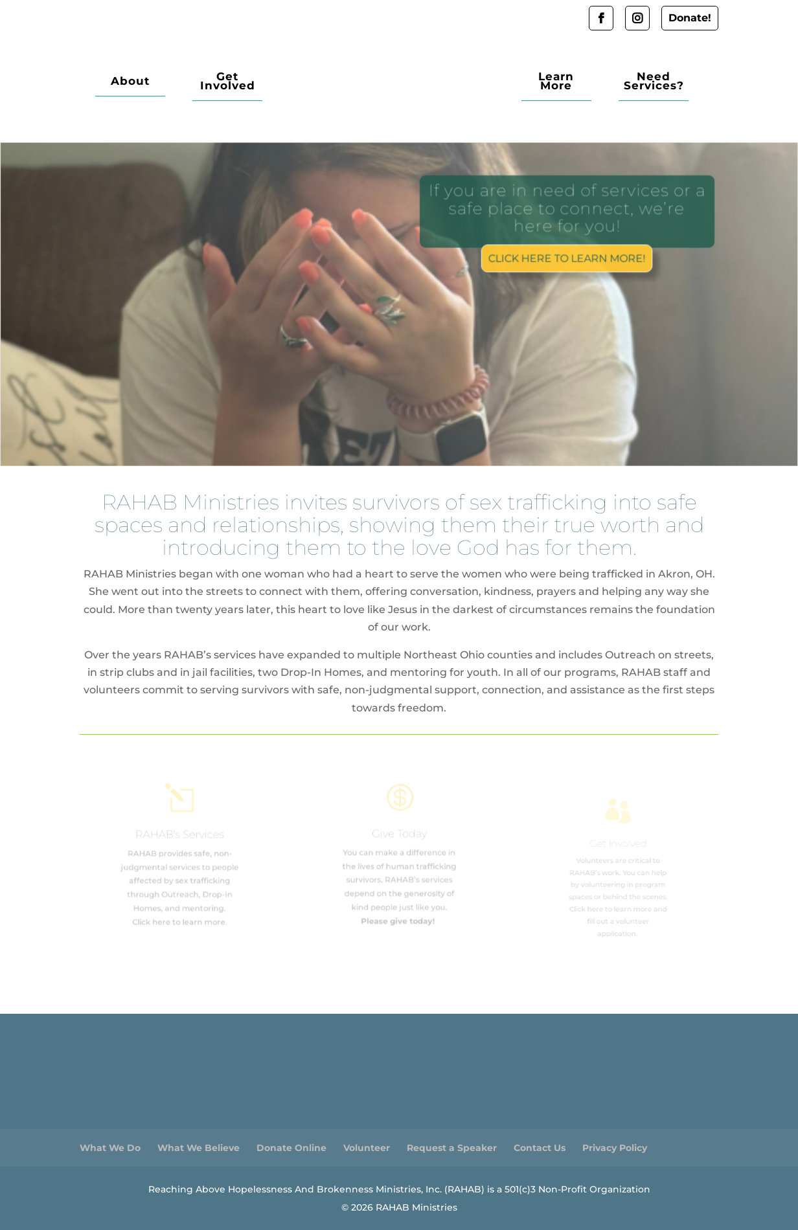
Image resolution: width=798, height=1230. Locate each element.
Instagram (637, 18)
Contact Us (539, 1148)
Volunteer (366, 1148)
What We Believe (198, 1148)
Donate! (689, 18)
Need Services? (654, 82)
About (130, 81)
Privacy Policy (614, 1148)
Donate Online (291, 1148)
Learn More (556, 82)
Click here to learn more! (566, 257)
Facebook (601, 18)
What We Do (110, 1148)
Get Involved (227, 82)
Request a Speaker (452, 1148)
